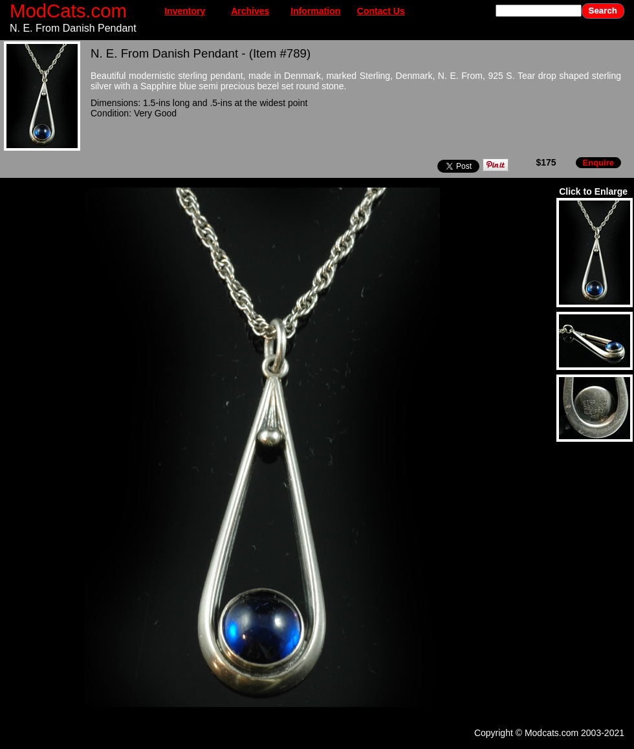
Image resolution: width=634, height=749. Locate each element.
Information (315, 11)
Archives (250, 11)
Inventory (184, 11)
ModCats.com (68, 10)
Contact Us (381, 11)
